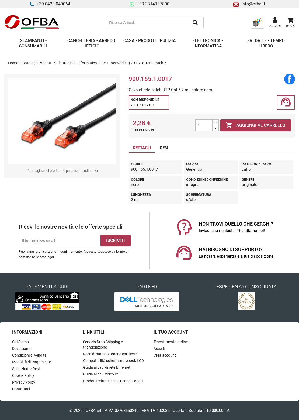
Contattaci (21, 389)
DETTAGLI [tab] (142, 147)
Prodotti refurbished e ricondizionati (113, 381)
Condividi (289, 79)
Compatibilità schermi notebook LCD (113, 360)
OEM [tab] (164, 147)
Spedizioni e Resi (26, 369)
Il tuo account (171, 332)
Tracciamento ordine (171, 342)
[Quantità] (204, 125)
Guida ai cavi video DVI (102, 374)
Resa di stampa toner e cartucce (110, 354)
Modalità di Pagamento (31, 362)
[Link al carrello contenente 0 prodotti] (290, 23)
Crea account (165, 355)
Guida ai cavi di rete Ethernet (106, 367)
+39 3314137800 (153, 3)
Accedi (159, 348)
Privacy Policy (23, 382)
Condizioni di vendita (29, 355)
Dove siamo (22, 348)
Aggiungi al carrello (255, 125)
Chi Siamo (20, 342)
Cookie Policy (23, 375)
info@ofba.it (253, 3)
